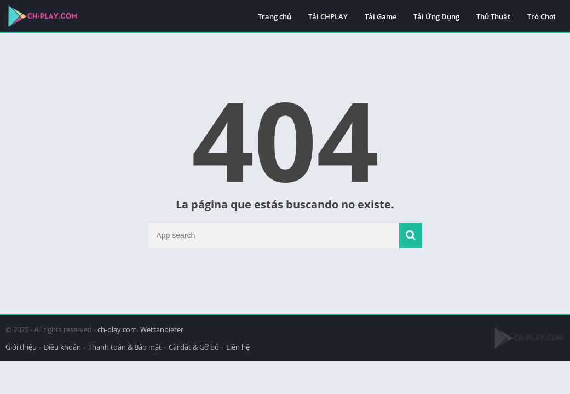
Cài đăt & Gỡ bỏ (194, 347)
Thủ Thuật (493, 16)
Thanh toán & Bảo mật (125, 347)
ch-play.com (117, 329)
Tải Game (380, 16)
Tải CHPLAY (328, 16)
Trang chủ (274, 16)
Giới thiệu (21, 347)
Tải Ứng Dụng (436, 16)
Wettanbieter (161, 329)
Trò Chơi (541, 16)
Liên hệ (238, 347)
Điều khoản (62, 347)
